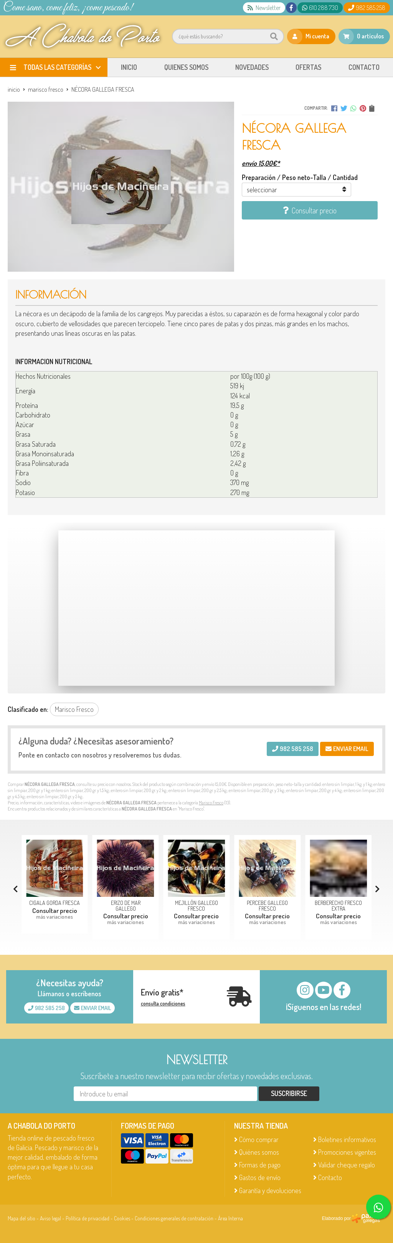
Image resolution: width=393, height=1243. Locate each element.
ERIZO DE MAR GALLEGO (125, 905)
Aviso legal (50, 1218)
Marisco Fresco (211, 803)
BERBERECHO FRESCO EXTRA (338, 905)
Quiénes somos (259, 1152)
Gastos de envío (260, 1177)
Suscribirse (289, 1093)
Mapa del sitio (21, 1218)
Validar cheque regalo (346, 1164)
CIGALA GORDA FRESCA (54, 902)
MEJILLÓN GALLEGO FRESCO (196, 905)
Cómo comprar (259, 1139)
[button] (377, 889)
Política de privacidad (87, 1218)
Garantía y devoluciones (270, 1190)
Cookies (122, 1218)
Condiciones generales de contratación (174, 1218)
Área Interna (230, 1218)
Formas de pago (260, 1164)
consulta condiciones (163, 1003)
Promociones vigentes (347, 1152)
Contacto (330, 1177)
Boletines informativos (347, 1139)
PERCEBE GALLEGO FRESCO (267, 905)
